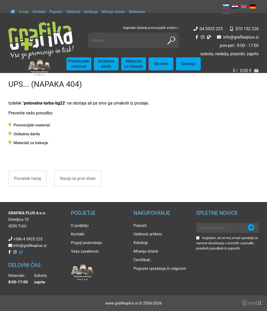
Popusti (56, 12)
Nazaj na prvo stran (77, 178)
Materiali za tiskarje (133, 64)
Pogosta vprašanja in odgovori (160, 268)
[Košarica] (246, 71)
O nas (24, 12)
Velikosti (73, 12)
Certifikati (142, 260)
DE (253, 6)
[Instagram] (202, 37)
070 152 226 (247, 28)
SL (226, 6)
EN (244, 6)
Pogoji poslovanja (86, 242)
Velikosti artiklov (148, 234)
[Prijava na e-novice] (251, 228)
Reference (137, 12)
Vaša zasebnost (85, 251)
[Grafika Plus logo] (41, 40)
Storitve (161, 63)
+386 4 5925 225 (28, 239)
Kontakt (39, 12)
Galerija (188, 63)
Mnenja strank (113, 12)
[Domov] (12, 9)
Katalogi (91, 12)
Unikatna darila (106, 64)
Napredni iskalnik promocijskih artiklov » (151, 28)
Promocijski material (79, 64)
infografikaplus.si (241, 37)
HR (235, 6)
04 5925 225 (211, 28)
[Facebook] (197, 37)
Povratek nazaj (27, 178)
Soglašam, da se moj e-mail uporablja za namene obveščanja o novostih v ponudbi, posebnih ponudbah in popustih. (227, 243)
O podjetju (80, 225)
